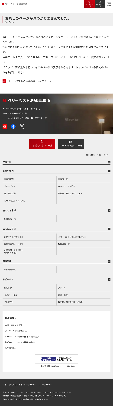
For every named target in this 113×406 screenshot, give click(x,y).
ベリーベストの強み (66, 186)
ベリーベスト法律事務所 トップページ (30, 81)
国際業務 (7, 261)
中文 (99, 155)
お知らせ (8, 287)
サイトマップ (8, 385)
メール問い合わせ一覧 (71, 145)
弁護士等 (7, 161)
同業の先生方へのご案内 (14, 200)
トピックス (8, 279)
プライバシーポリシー (26, 385)
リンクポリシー (45, 385)
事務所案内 (8, 170)
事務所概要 (9, 179)
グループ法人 (9, 186)
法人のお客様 (9, 228)
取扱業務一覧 (10, 218)
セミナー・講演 (10, 294)
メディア (62, 287)
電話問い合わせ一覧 (42, 145)
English (91, 155)
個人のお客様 (9, 210)
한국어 (106, 155)
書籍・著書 (63, 294)
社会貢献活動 (10, 193)
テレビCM (8, 302)
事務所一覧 (63, 179)
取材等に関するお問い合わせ (70, 193)
